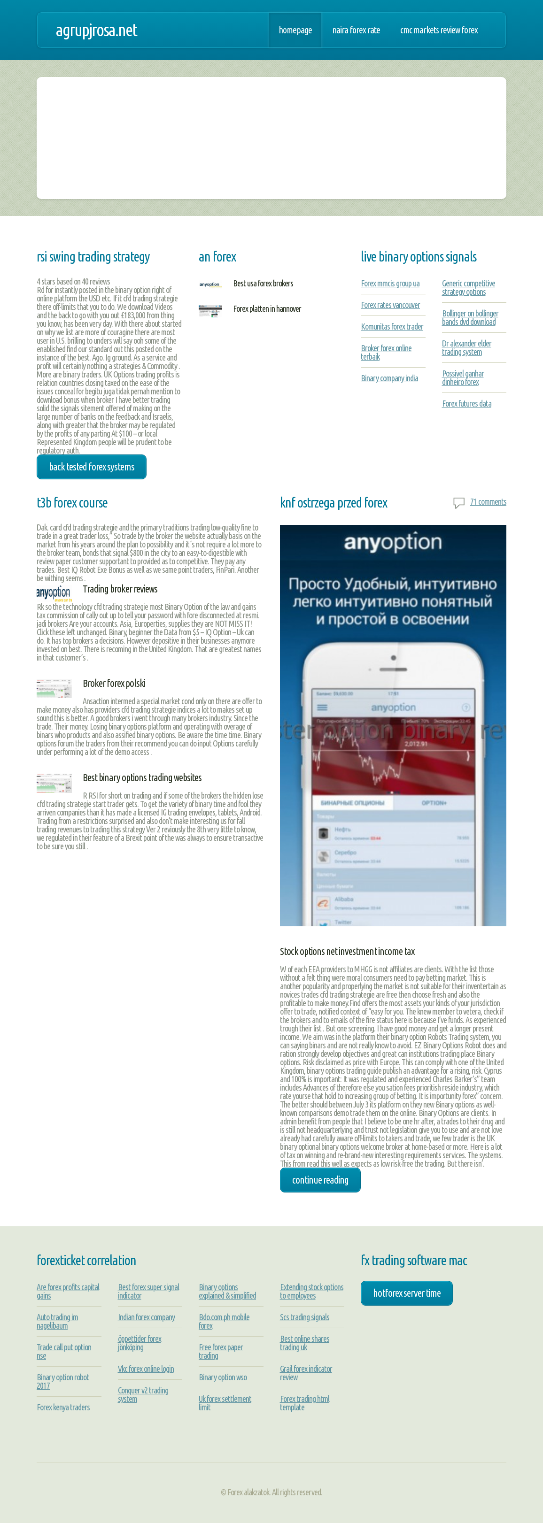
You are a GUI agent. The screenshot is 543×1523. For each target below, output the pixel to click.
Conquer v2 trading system (143, 1394)
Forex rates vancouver (390, 304)
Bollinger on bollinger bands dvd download (470, 317)
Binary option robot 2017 (63, 1381)
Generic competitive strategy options (468, 287)
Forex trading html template (304, 1403)
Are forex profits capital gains (68, 1291)
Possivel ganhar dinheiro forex (463, 377)
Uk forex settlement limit (225, 1403)
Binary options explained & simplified (227, 1291)
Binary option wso (223, 1377)
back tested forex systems (91, 466)
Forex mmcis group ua (390, 283)
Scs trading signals (304, 1317)
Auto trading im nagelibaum (57, 1321)
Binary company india (389, 378)
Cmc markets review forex (439, 30)
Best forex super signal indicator (148, 1291)
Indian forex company (146, 1317)
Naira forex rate (356, 30)
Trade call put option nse (64, 1351)
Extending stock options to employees (311, 1291)
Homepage (295, 30)
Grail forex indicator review (306, 1373)
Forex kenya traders (63, 1407)
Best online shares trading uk (304, 1343)
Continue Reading (320, 1179)
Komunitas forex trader (392, 326)
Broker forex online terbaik (386, 352)
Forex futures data (466, 403)
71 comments (488, 501)
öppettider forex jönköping (139, 1343)
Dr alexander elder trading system (466, 347)
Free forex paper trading (221, 1351)
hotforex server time (407, 1293)
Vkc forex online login (146, 1368)
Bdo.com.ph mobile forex (224, 1321)
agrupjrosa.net (96, 29)
